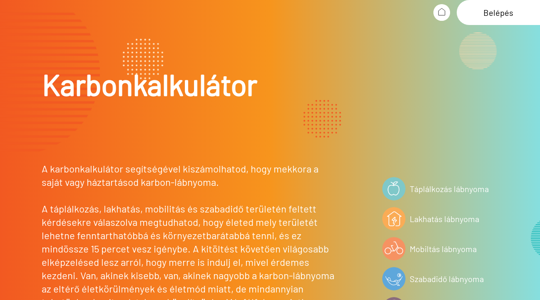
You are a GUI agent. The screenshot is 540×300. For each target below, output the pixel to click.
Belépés (498, 13)
